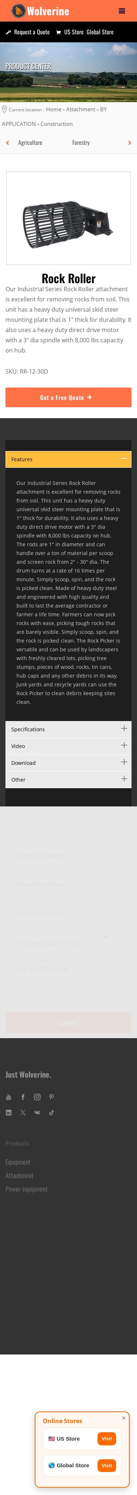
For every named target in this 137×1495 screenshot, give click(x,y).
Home (53, 109)
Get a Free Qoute (68, 397)
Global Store (100, 31)
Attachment (80, 109)
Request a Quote (27, 31)
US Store (70, 31)
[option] (42, 142)
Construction (57, 123)
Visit (107, 1438)
